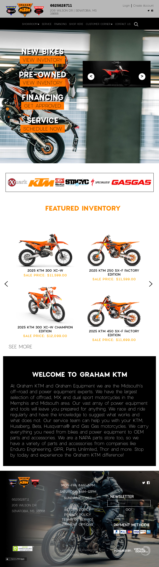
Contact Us (123, 23)
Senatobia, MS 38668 (28, 511)
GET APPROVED (42, 106)
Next (152, 288)
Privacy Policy (77, 514)
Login (126, 5)
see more (20, 346)
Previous (7, 288)
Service (47, 23)
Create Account (143, 5)
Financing (60, 23)
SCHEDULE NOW (42, 129)
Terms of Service (77, 519)
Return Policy (77, 509)
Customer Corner (99, 23)
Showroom (30, 23)
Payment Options (77, 524)
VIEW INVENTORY (42, 60)
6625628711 (61, 5)
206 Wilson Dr (24, 505)
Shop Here (76, 23)
